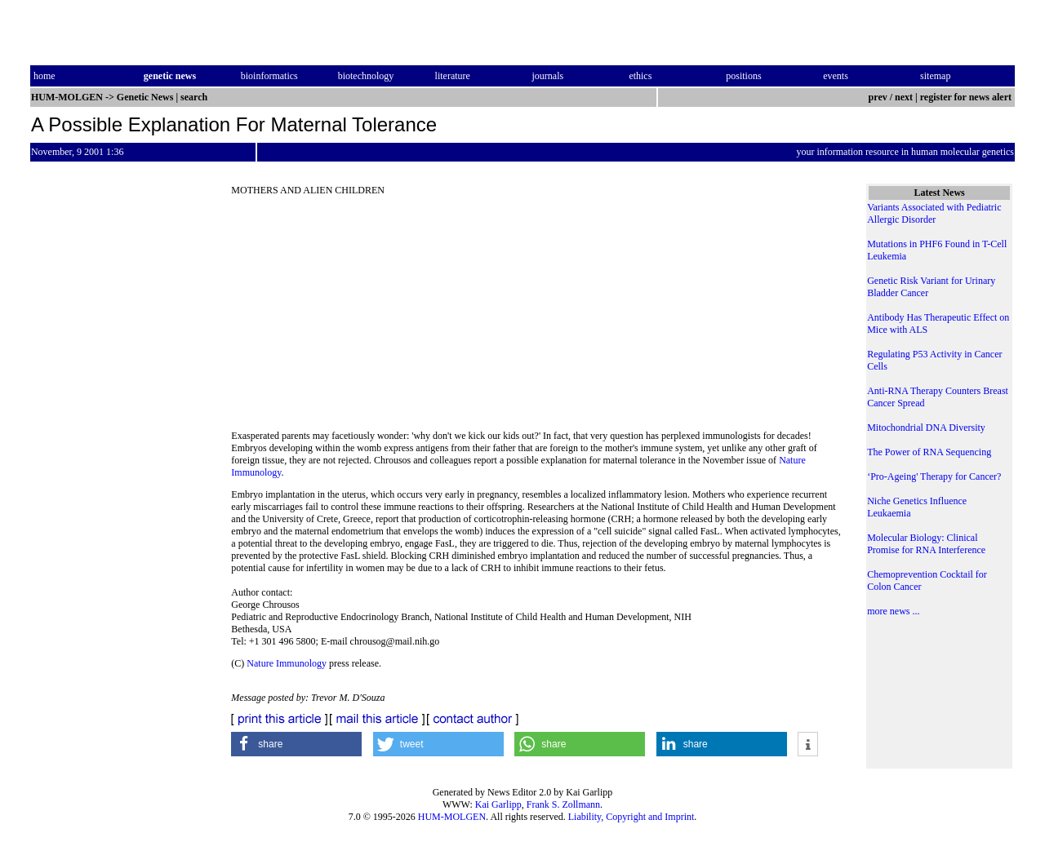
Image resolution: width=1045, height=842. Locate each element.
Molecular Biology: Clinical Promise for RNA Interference (926, 544)
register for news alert (967, 97)
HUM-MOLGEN (452, 816)
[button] (296, 744)
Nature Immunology (287, 663)
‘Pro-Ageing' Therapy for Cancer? (934, 476)
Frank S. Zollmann (563, 804)
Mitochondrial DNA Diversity (926, 427)
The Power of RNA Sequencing (929, 452)
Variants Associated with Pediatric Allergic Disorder (934, 213)
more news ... (893, 611)
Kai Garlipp (498, 804)
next (904, 97)
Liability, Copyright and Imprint (631, 816)
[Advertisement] (537, 318)
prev (878, 97)
